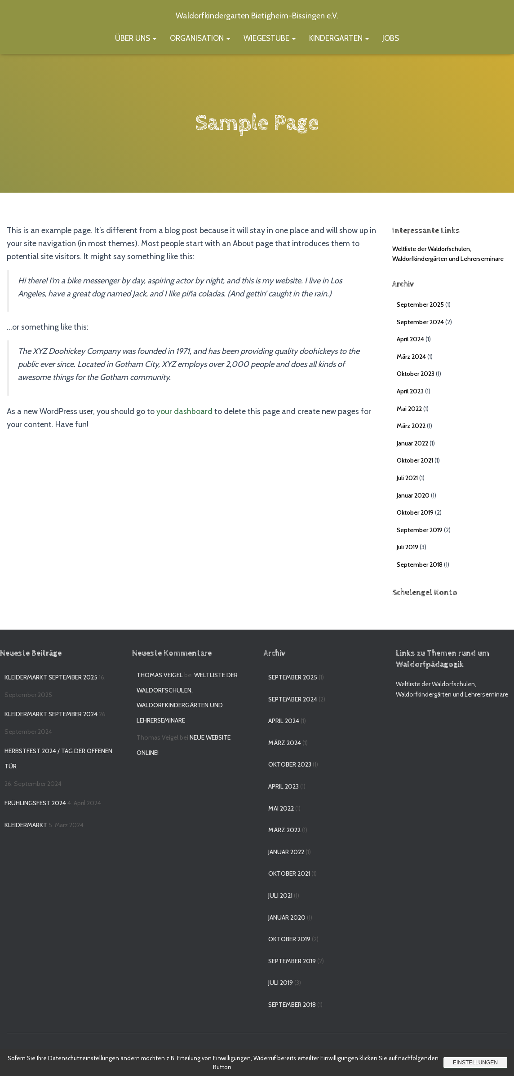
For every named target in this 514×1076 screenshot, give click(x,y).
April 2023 (410, 391)
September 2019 (420, 530)
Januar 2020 (413, 495)
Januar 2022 (412, 443)
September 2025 (420, 304)
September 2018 (420, 564)
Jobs (390, 38)
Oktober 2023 (415, 374)
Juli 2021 (407, 478)
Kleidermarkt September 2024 (50, 714)
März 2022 (411, 426)
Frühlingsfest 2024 (35, 803)
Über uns (135, 38)
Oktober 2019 (415, 512)
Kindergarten (339, 38)
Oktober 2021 (415, 460)
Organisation (200, 38)
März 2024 (411, 357)
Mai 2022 (409, 409)
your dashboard (184, 411)
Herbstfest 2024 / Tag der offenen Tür (58, 758)
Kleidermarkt (25, 825)
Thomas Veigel (160, 675)
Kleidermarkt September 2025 (50, 677)
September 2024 (420, 322)
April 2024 (410, 339)
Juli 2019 (407, 547)
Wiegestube (270, 38)
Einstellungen (475, 1062)
